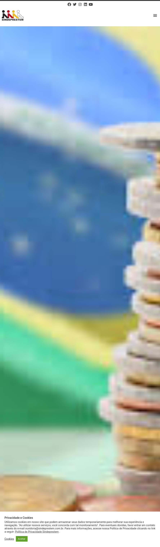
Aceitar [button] (21, 538)
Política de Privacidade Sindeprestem (37, 531)
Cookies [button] (9, 539)
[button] (155, 15)
